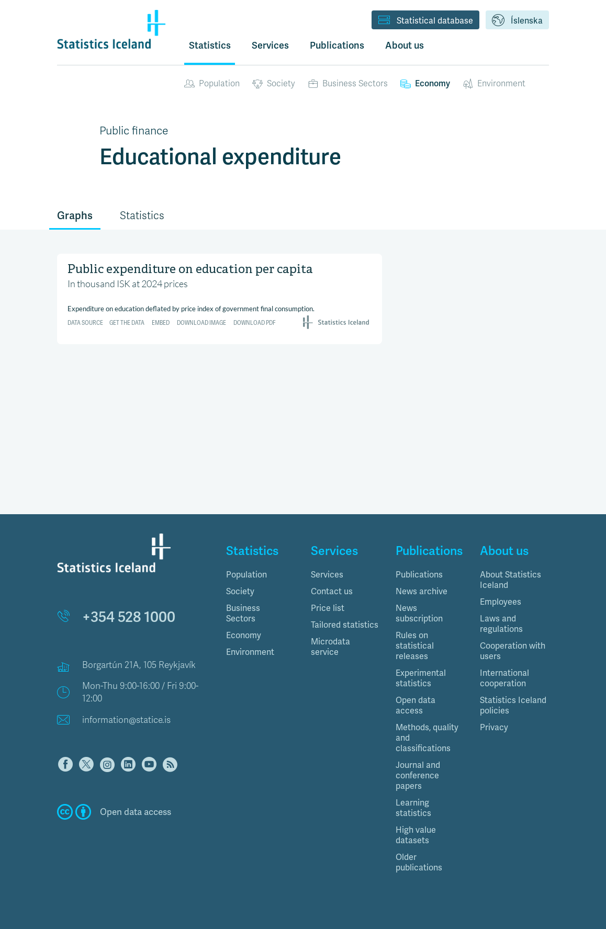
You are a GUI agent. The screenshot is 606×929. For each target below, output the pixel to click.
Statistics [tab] (142, 215)
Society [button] (240, 591)
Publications (419, 574)
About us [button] (404, 45)
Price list (327, 608)
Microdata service (330, 647)
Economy (425, 83)
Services (327, 574)
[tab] (260, 575)
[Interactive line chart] (220, 297)
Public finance (133, 131)
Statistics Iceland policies (513, 705)
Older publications (419, 862)
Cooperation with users (512, 651)
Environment (494, 83)
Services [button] (270, 45)
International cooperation (504, 678)
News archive (421, 591)
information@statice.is (126, 720)
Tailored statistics (344, 624)
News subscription (419, 613)
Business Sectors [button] (243, 613)
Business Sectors (348, 83)
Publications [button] (337, 45)
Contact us (332, 591)
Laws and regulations (501, 624)
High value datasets (416, 835)
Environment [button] (250, 652)
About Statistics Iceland (510, 580)
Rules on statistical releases (415, 646)
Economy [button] (243, 635)
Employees (500, 601)
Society (273, 83)
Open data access (415, 705)
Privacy (494, 727)
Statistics (210, 45)
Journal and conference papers (418, 775)
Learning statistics (413, 808)
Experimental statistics (421, 678)
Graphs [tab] (75, 215)
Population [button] (246, 574)
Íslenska (517, 21)
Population (212, 83)
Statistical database (425, 21)
